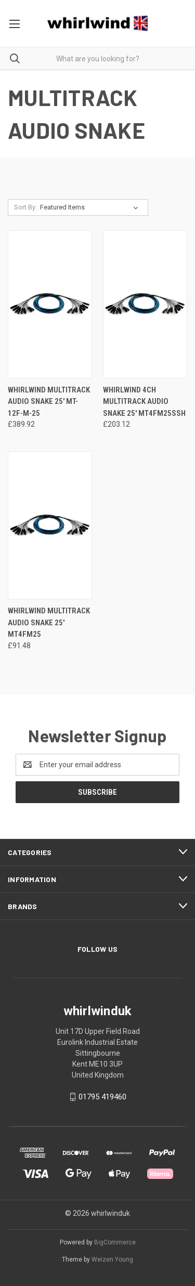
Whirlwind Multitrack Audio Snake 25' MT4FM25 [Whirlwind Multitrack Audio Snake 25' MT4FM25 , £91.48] (49, 622)
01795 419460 (102, 1096)
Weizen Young (112, 1259)
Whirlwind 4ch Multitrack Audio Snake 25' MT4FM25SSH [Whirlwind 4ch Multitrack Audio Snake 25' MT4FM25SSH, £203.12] (144, 401)
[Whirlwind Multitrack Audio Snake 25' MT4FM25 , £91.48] (50, 525)
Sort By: (25, 207)
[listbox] (91, 207)
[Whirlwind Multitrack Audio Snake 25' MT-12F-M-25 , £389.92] (50, 304)
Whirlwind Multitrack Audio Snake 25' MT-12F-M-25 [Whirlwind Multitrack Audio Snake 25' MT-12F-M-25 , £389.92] (49, 401)
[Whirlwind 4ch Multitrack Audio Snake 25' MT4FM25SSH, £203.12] (145, 304)
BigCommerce (115, 1242)
